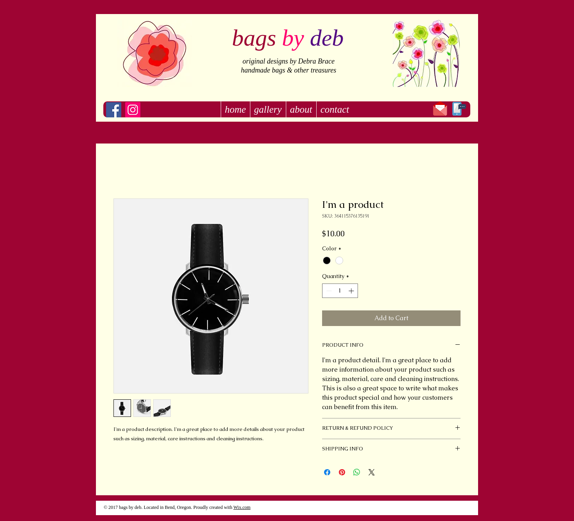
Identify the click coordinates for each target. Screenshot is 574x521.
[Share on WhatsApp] (356, 472)
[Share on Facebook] (327, 472)
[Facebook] (113, 109)
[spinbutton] (340, 291)
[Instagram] (132, 109)
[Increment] (352, 291)
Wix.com (242, 507)
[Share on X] (371, 472)
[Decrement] (328, 291)
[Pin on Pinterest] (342, 472)
